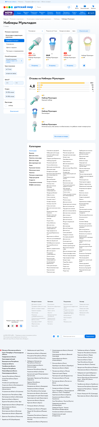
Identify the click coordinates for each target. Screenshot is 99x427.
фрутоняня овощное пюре (68, 248)
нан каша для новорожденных (67, 189)
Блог (65, 319)
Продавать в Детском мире (39, 306)
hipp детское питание (69, 208)
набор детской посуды (53, 153)
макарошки (50, 177)
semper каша (66, 157)
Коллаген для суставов (85, 223)
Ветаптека (82, 315)
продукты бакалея (52, 181)
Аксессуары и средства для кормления (39, 19)
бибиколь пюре (83, 160)
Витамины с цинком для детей (85, 260)
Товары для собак (84, 308)
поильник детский (52, 163)
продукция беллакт (52, 193)
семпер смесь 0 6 (51, 203)
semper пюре (66, 260)
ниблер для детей (51, 160)
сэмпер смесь (50, 183)
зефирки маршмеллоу (85, 184)
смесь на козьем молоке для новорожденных (69, 194)
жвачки (81, 199)
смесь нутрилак (51, 197)
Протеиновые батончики (86, 215)
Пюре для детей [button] (34, 177)
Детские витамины (84, 229)
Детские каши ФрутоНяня (70, 168)
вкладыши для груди (52, 171)
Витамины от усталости (85, 233)
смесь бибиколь (51, 223)
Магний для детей (84, 258)
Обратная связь (36, 324)
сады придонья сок (52, 230)
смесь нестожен (51, 206)
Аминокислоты (83, 217)
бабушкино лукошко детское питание (84, 153)
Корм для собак (84, 310)
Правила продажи (36, 310)
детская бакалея (51, 179)
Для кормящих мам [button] (35, 163)
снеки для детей (67, 232)
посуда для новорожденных (51, 253)
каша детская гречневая (69, 155)
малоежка (65, 224)
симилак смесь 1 (51, 199)
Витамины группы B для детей (85, 247)
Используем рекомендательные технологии (15, 337)
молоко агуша (67, 200)
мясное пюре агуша (84, 168)
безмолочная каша (68, 183)
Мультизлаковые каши (53, 267)
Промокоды (35, 312)
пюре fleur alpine (67, 262)
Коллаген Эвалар (83, 221)
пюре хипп (66, 266)
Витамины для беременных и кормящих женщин (86, 237)
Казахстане (19, 338)
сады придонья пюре (68, 258)
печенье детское (83, 179)
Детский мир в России (9, 338)
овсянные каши (67, 150)
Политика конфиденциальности (37, 315)
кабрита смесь (51, 195)
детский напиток (67, 219)
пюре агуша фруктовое (69, 253)
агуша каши (66, 166)
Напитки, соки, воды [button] (35, 158)
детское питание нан (68, 206)
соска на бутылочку (52, 165)
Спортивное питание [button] (35, 182)
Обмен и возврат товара (38, 308)
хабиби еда (82, 158)
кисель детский (67, 241)
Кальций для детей (84, 255)
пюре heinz (66, 264)
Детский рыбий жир (84, 244)
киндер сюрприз (51, 201)
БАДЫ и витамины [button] (35, 185)
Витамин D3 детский (84, 231)
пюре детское (83, 163)
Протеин (81, 207)
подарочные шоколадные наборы (86, 177)
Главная (5, 19)
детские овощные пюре (69, 251)
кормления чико (67, 217)
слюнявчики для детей (53, 150)
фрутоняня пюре (83, 156)
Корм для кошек (84, 306)
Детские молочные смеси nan (54, 208)
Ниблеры (57, 19)
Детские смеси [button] (33, 155)
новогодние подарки (85, 182)
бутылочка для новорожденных (51, 259)
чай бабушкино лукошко (53, 243)
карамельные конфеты (85, 201)
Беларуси (25, 338)
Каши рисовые (51, 270)
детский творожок (68, 228)
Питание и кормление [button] (36, 175)
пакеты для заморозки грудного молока (69, 185)
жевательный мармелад (85, 186)
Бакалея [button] (31, 153)
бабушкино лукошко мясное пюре (84, 165)
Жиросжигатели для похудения (84, 212)
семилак (49, 218)
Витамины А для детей (85, 253)
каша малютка (66, 161)
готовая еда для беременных (51, 262)
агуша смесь (50, 220)
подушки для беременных (54, 158)
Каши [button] (31, 165)
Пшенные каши (51, 272)
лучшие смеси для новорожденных (52, 227)
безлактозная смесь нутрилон (52, 212)
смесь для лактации (52, 265)
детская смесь (50, 225)
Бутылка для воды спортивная (84, 204)
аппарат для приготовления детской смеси (69, 174)
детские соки (66, 239)
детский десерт (83, 195)
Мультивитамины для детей (85, 270)
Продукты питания (68, 234)
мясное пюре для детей (69, 255)
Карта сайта (35, 326)
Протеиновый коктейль (85, 209)
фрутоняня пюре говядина (83, 171)
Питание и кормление (16, 19)
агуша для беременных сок (53, 233)
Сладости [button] (32, 180)
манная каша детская (68, 153)
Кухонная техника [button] (34, 168)
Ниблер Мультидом (49, 98)
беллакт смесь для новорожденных (51, 215)
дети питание (66, 215)
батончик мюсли (83, 193)
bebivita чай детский (52, 240)
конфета (81, 190)
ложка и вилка (50, 256)
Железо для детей (84, 263)
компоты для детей (68, 243)
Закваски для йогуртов (69, 245)
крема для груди (51, 169)
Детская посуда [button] (34, 160)
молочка (65, 197)
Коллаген (81, 219)
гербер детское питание (85, 150)
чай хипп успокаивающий (54, 238)
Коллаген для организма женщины (85, 226)
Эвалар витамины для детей (85, 241)
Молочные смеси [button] (34, 170)
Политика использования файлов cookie (38, 319)
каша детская (66, 170)
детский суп (66, 230)
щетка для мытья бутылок (53, 167)
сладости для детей (84, 197)
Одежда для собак (84, 312)
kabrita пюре (66, 268)
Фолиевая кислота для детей (85, 250)
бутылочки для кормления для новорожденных (54, 174)
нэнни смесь (66, 192)
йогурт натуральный (68, 221)
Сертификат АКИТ (37, 322)
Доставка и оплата (36, 304)
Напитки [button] (31, 173)
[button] (91, 13)
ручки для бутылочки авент (52, 245)
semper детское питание (69, 204)
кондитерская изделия (85, 188)
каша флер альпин (68, 159)
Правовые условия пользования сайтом (26, 335)
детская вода (66, 226)
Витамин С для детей (84, 265)
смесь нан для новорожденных (51, 190)
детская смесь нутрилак (69, 213)
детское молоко (67, 202)
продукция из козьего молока (69, 177)
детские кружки (51, 250)
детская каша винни (68, 163)
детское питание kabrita (69, 210)
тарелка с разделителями (53, 248)
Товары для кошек (84, 304)
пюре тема (66, 271)
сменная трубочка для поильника (53, 155)
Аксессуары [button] (33, 151)
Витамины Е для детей (85, 268)
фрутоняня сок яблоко (53, 236)
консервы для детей (68, 237)
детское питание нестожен (51, 186)
